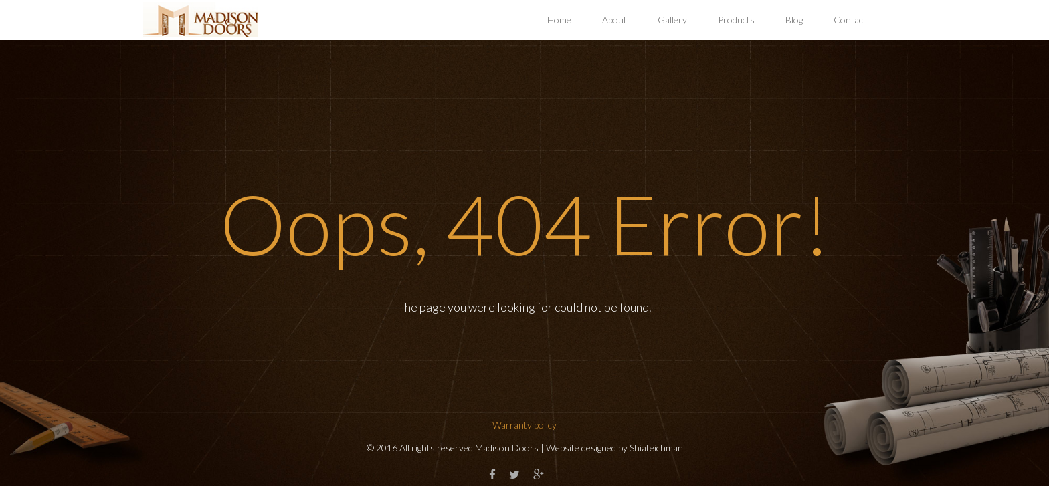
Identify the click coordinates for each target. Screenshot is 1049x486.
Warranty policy (524, 425)
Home (559, 19)
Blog (794, 19)
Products (736, 19)
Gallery (672, 19)
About (614, 19)
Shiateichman (656, 447)
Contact (850, 19)
